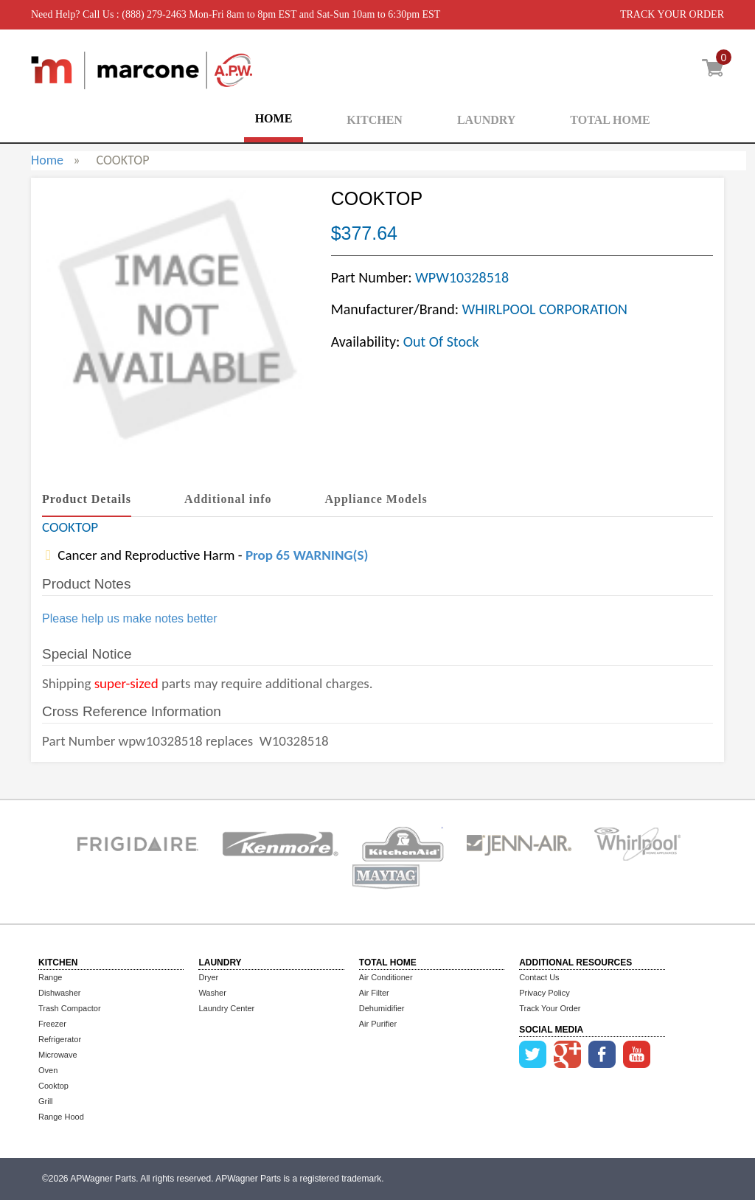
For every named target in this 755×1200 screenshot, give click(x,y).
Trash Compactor (69, 1008)
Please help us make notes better (129, 618)
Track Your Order (549, 1008)
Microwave (57, 1054)
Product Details (86, 499)
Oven (48, 1070)
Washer (212, 992)
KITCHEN (375, 120)
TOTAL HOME (610, 120)
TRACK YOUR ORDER (672, 14)
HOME (274, 118)
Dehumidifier (382, 1008)
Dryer (208, 977)
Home (47, 160)
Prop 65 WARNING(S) (307, 555)
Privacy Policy (544, 992)
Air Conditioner (386, 977)
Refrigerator (59, 1039)
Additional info (228, 499)
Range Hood (61, 1116)
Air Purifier (378, 1023)
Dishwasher (59, 992)
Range (50, 977)
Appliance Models (376, 499)
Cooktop (53, 1085)
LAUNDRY (486, 120)
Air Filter (374, 992)
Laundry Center (226, 1008)
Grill (45, 1101)
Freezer (52, 1023)
